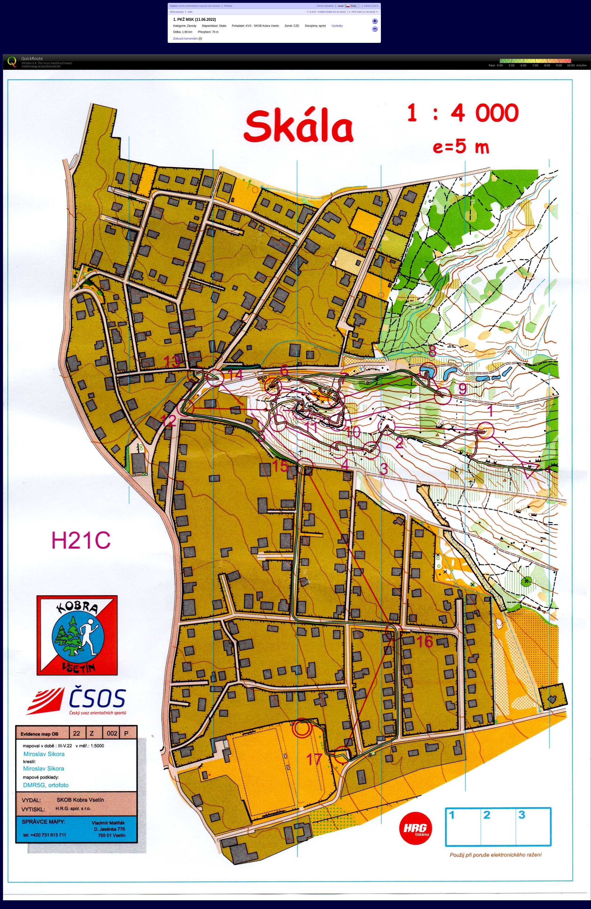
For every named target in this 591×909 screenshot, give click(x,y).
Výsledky (337, 25)
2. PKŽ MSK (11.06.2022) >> (364, 11)
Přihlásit (228, 5)
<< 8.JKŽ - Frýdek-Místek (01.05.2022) (326, 11)
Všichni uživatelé (325, 5)
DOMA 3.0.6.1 (371, 5)
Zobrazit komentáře (185, 38)
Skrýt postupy (177, 11)
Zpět (190, 11)
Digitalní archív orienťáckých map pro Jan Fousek (195, 5)
